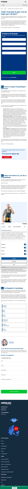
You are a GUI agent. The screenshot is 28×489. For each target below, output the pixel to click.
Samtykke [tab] (3, 226)
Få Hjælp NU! (7, 157)
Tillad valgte (14, 261)
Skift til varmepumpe (5, 461)
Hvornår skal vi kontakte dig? (6, 379)
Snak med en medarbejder (5, 320)
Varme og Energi (4, 438)
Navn (2, 360)
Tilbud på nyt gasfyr (5, 306)
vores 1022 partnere (7, 231)
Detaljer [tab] (9, 226)
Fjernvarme (3, 448)
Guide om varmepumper (6, 464)
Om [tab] (24, 226)
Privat (2, 441)
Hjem (2, 8)
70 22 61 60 (24, 5)
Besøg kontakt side (6, 358)
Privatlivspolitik (4, 453)
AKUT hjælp (4, 311)
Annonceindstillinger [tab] (17, 226)
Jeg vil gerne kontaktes (14, 391)
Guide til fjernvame (5, 469)
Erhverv (2, 443)
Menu (3, 5)
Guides (5, 8)
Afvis (14, 264)
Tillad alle (14, 258)
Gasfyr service (4, 316)
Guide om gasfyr (5, 330)
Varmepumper (4, 446)
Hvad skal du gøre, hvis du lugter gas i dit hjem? (15, 8)
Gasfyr (2, 451)
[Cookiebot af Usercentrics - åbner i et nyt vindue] (22, 223)
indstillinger (6, 240)
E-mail (2, 365)
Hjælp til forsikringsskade (6, 325)
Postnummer (3, 374)
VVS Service (3, 474)
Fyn (1, 482)
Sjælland (3, 485)
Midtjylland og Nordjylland (6, 477)
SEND (14, 72)
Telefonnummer (4, 370)
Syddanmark (3, 479)
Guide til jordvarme (5, 459)
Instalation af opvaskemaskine (7, 471)
